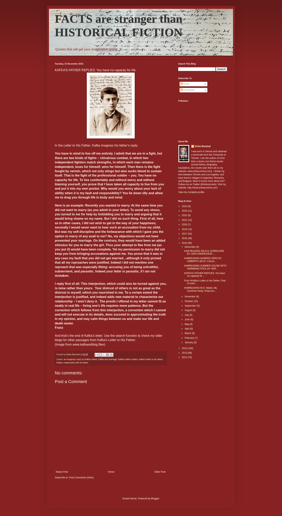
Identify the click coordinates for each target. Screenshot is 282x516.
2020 (185, 224)
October (189, 301)
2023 (185, 210)
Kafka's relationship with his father (72, 362)
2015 (185, 243)
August (189, 310)
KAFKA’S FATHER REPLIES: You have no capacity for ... (204, 274)
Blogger (155, 498)
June (187, 319)
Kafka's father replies (128, 359)
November (190, 296)
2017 (185, 233)
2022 (185, 215)
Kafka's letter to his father (151, 359)
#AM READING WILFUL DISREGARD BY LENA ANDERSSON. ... (204, 252)
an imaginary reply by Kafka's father (80, 359)
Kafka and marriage (108, 359)
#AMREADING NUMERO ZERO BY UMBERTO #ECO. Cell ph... (203, 259)
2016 (185, 238)
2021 (185, 220)
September (191, 305)
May (187, 324)
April (187, 328)
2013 (185, 352)
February (190, 338)
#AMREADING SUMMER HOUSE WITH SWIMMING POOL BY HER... (205, 267)
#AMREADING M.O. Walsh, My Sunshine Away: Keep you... (200, 289)
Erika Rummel (203, 146)
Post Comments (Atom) (81, 477)
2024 (185, 206)
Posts (184, 84)
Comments (187, 90)
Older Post (159, 471)
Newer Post (62, 471)
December (190, 247)
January (189, 342)
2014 (185, 348)
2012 (185, 357)
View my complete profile (191, 192)
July (187, 315)
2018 (185, 229)
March (188, 333)
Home (111, 471)
